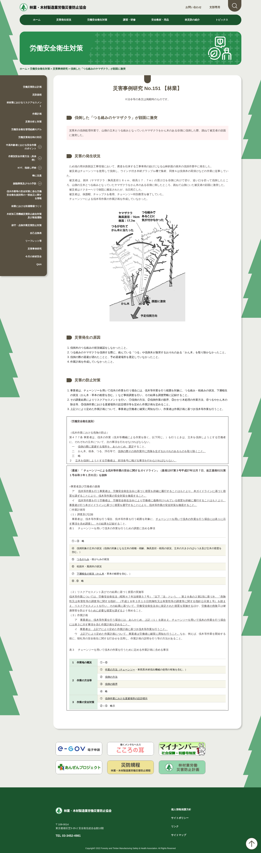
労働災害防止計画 (32, 87)
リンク (175, 826)
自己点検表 (36, 233)
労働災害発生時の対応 (30, 137)
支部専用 (214, 7)
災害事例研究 (60, 68)
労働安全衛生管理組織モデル (26, 129)
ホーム (36, 19)
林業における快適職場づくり (26, 206)
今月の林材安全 (33, 256)
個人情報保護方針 (181, 809)
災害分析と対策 (33, 121)
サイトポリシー (180, 817)
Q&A (39, 264)
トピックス (222, 19)
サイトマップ (178, 835)
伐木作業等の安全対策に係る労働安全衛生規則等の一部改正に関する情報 (24, 195)
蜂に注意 (37, 175)
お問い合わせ (193, 7)
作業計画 (37, 113)
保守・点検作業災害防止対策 (26, 225)
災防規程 (37, 94)
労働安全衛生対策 (40, 68)
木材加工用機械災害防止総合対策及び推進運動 (24, 216)
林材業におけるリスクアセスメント (24, 104)
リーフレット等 (33, 241)
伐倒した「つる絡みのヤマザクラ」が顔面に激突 (98, 68)
